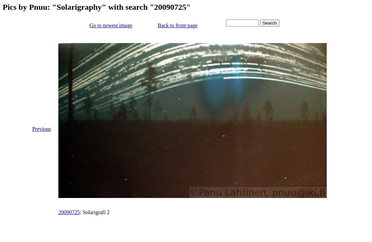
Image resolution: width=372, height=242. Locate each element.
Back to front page (178, 25)
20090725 (69, 212)
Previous (41, 129)
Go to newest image (111, 25)
